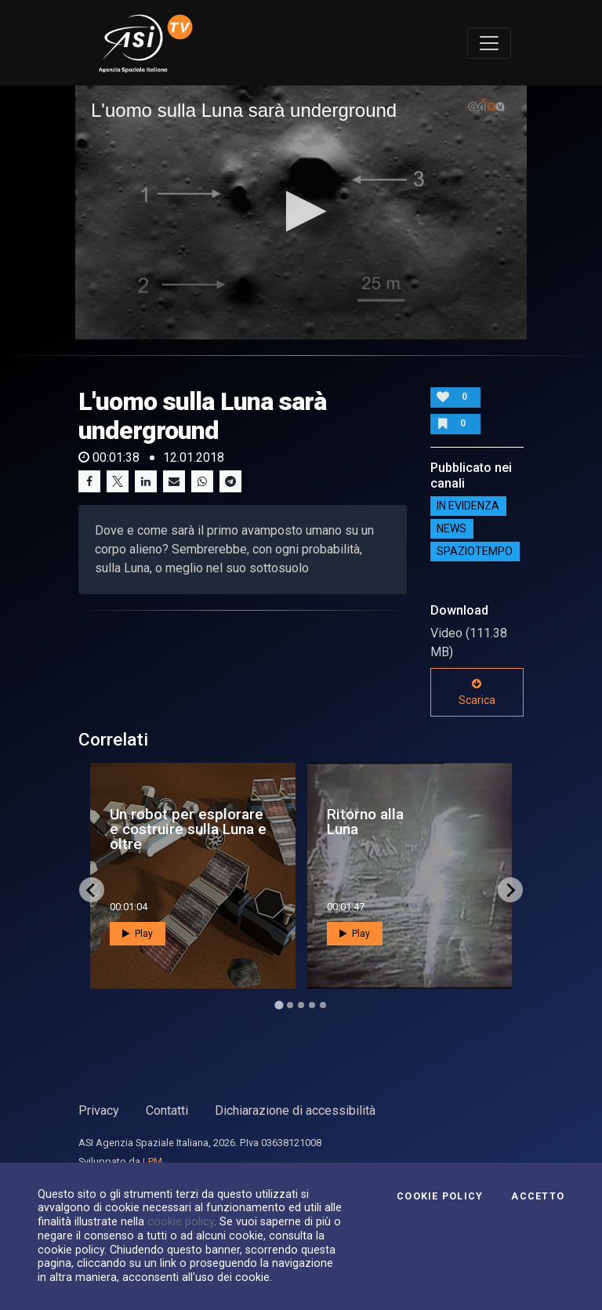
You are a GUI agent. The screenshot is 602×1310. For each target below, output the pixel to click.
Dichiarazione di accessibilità (295, 1110)
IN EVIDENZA (468, 506)
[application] (301, 212)
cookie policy (180, 1221)
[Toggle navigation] (489, 43)
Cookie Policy (440, 1196)
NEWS (451, 529)
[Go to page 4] (312, 1005)
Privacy (98, 1110)
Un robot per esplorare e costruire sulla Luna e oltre (188, 829)
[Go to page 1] (278, 1005)
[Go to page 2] (290, 1005)
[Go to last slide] (91, 889)
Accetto (537, 1196)
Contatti (167, 1110)
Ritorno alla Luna (365, 821)
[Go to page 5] (323, 1005)
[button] (301, 211)
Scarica (477, 692)
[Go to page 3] (301, 1005)
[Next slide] (510, 889)
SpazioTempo (475, 552)
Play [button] (137, 933)
